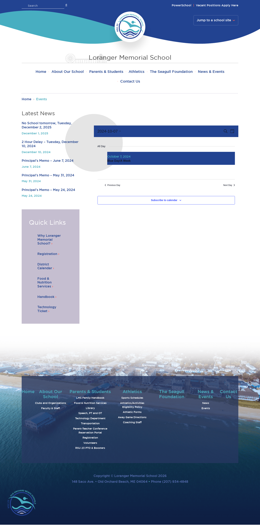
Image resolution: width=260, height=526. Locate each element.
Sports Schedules (132, 399)
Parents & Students (105, 72)
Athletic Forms (132, 413)
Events (206, 409)
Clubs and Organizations (50, 404)
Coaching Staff (132, 423)
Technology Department (90, 419)
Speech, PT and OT (90, 414)
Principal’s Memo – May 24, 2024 (48, 191)
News (205, 404)
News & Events (215, 72)
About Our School (65, 72)
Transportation (90, 424)
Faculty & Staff (50, 409)
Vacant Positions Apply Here (217, 5)
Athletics (137, 72)
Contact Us (130, 82)
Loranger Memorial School (130, 57)
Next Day (229, 186)
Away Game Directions (132, 418)
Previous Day (112, 186)
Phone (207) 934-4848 (169, 483)
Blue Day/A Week (119, 161)
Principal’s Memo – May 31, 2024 (48, 176)
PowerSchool (181, 5)
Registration (90, 438)
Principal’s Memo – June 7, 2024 (47, 162)
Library (90, 409)
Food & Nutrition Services (90, 404)
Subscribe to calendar (164, 201)
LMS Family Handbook (90, 399)
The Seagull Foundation (173, 72)
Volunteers (90, 444)
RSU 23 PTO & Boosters (90, 449)
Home (36, 72)
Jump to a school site (214, 20)
